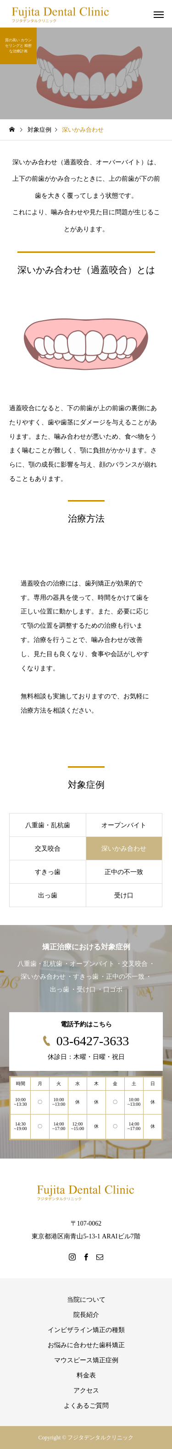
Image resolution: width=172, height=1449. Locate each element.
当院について (86, 1299)
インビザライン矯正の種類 (86, 1329)
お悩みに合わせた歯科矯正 (86, 1345)
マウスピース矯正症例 (86, 1360)
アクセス (86, 1390)
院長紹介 (86, 1314)
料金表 (86, 1375)
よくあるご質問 (86, 1405)
